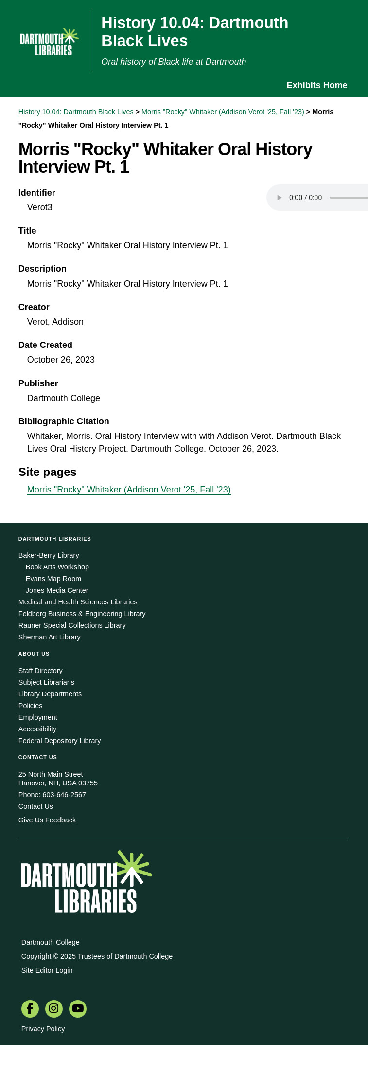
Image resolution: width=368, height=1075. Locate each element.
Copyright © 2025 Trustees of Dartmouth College (97, 956)
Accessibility (37, 729)
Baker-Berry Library (48, 555)
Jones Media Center (57, 590)
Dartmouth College (50, 942)
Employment (37, 717)
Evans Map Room (53, 579)
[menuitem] (30, 1010)
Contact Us (35, 806)
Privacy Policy (43, 1029)
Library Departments (50, 694)
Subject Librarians (46, 682)
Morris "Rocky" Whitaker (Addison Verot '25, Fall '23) (222, 112)
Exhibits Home (317, 85)
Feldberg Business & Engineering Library (82, 614)
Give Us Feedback (47, 820)
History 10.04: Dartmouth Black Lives (76, 112)
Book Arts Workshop (57, 567)
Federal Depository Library (59, 741)
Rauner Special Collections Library (72, 625)
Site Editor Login (47, 970)
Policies (30, 706)
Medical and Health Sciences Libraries (78, 602)
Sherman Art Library (49, 637)
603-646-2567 (64, 795)
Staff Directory (40, 670)
